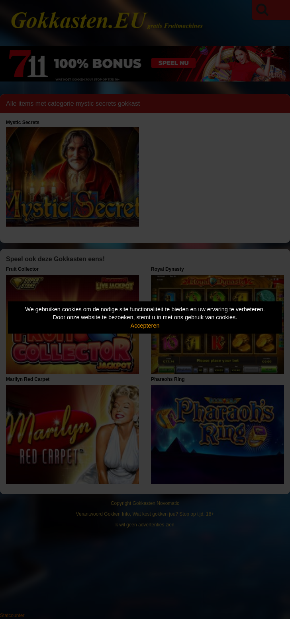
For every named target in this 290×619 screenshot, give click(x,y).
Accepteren (145, 325)
